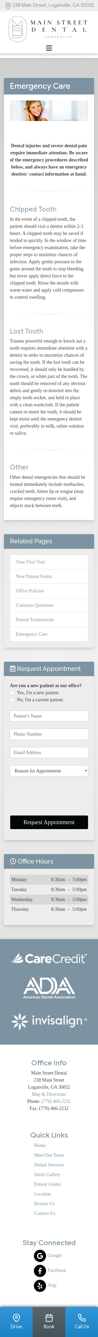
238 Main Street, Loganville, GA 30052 (49, 5)
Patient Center (47, 1184)
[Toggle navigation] (49, 47)
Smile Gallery (47, 1174)
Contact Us (44, 1213)
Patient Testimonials (35, 619)
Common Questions (35, 605)
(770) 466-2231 (56, 1101)
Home (40, 1145)
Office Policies (30, 590)
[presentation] (49, 798)
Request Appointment (49, 822)
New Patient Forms (34, 576)
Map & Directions (49, 1094)
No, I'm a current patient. (40, 699)
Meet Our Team (49, 1155)
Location (42, 1194)
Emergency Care (31, 634)
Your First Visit (30, 562)
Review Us (44, 1203)
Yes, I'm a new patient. (38, 692)
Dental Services (49, 1164)
